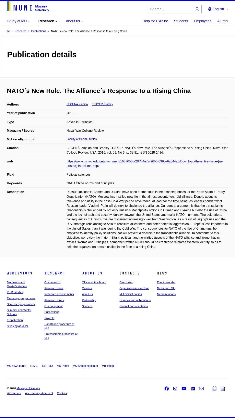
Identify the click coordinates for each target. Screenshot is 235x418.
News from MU (166, 288)
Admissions (19, 273)
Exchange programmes (21, 298)
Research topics (54, 300)
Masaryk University (28, 388)
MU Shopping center (85, 365)
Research (54, 273)
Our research (52, 282)
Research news (54, 288)
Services (87, 306)
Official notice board (94, 282)
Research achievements (59, 294)
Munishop (108, 365)
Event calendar (166, 282)
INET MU (47, 365)
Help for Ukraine (155, 21)
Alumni (222, 21)
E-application (15, 320)
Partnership (89, 300)
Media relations (166, 294)
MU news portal (16, 365)
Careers (87, 288)
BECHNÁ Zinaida (77, 104)
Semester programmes (21, 304)
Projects (49, 318)
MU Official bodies (130, 294)
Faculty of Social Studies (81, 139)
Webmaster (14, 393)
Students (181, 21)
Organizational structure (134, 288)
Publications (51, 312)
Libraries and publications (135, 300)
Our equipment (53, 306)
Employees (202, 21)
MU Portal (63, 365)
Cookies (62, 393)
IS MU (34, 365)
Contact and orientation (133, 306)
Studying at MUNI (18, 326)
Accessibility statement (39, 393)
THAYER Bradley (102, 104)
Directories (126, 282)
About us (92, 273)
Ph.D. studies (15, 292)
